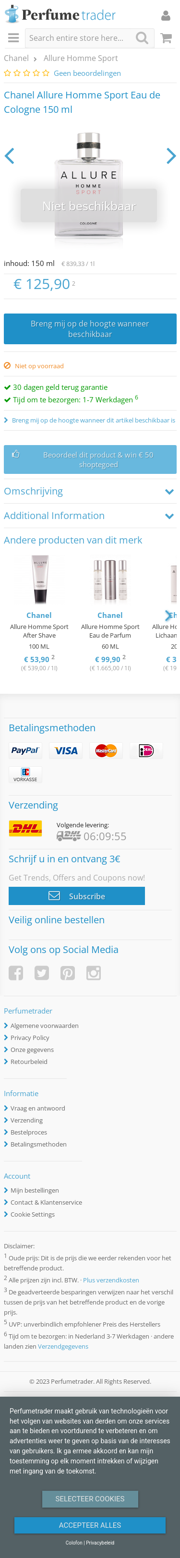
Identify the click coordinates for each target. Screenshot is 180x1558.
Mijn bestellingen (35, 1190)
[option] (39, 614)
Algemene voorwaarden (45, 1025)
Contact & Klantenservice (46, 1202)
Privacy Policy (30, 1037)
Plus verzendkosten (111, 1280)
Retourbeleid (29, 1061)
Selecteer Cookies (90, 1499)
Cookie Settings (33, 1214)
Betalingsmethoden (39, 1144)
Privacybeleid (100, 1543)
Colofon (74, 1543)
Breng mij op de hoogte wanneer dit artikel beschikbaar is (93, 420)
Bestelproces (29, 1132)
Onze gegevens (32, 1049)
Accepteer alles (90, 1525)
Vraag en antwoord (38, 1108)
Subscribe (76, 895)
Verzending (27, 1120)
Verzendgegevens (63, 1346)
